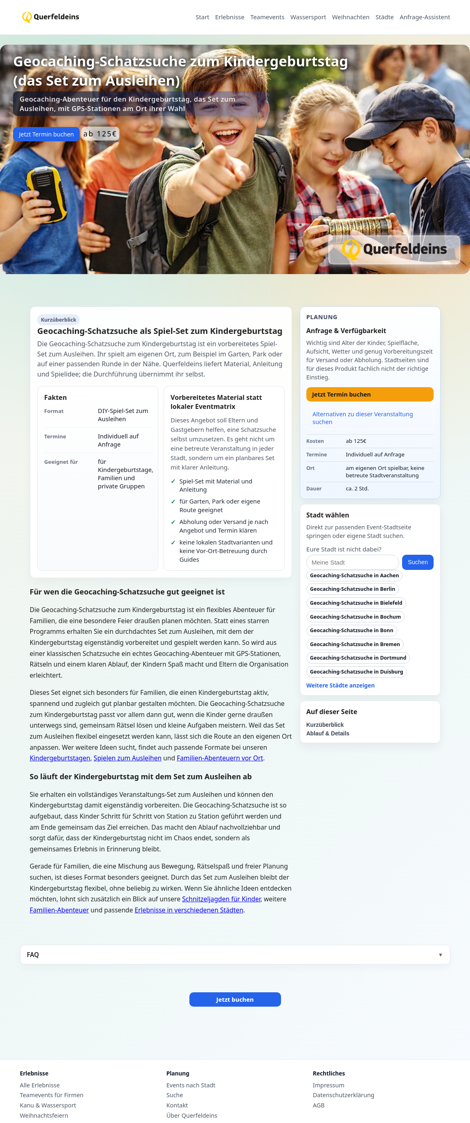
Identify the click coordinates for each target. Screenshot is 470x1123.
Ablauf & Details (327, 734)
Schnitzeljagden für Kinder (221, 898)
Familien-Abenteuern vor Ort (220, 757)
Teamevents (267, 17)
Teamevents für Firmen (52, 1095)
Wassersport (308, 17)
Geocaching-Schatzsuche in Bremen (355, 644)
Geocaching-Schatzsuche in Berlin (352, 588)
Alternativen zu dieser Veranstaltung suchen (363, 418)
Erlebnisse (229, 17)
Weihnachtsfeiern (44, 1115)
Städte (385, 17)
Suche (174, 1095)
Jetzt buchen (235, 999)
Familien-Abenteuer (59, 909)
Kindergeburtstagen (60, 757)
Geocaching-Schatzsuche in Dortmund (358, 657)
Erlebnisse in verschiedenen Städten (189, 909)
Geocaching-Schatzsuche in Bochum (355, 616)
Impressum (328, 1085)
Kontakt (177, 1105)
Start (202, 17)
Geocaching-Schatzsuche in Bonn (352, 630)
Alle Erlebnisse (40, 1085)
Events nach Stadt (191, 1085)
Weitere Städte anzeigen (340, 685)
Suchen (418, 562)
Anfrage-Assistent (425, 17)
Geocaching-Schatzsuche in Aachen (354, 575)
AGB (319, 1105)
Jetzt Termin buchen (46, 134)
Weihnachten (351, 17)
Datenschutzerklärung (343, 1095)
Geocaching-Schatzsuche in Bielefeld (356, 602)
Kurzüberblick (325, 725)
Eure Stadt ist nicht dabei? (344, 549)
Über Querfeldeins (192, 1115)
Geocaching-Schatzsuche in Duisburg (356, 671)
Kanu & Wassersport (48, 1105)
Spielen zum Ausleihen (128, 757)
